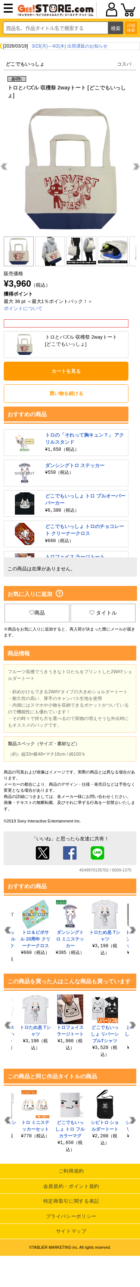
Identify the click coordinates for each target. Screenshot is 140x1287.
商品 (37, 613)
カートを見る (66, 371)
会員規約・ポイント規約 (71, 1186)
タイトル (103, 613)
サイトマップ (71, 1231)
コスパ (124, 64)
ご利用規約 (71, 1171)
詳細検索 (131, 27)
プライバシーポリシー (71, 1216)
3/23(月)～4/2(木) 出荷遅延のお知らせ (70, 46)
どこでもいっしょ (25, 64)
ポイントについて (23, 308)
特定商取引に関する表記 (71, 1201)
